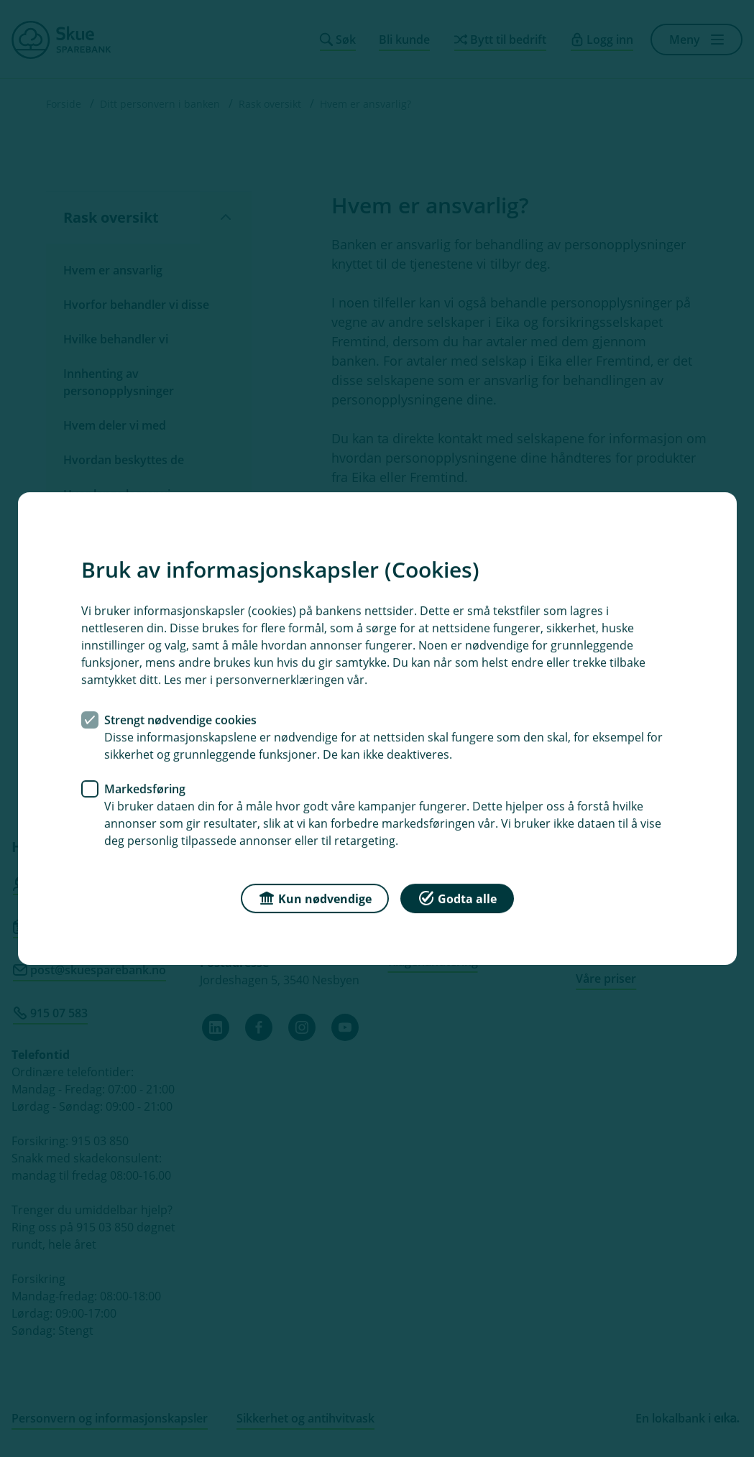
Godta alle (457, 898)
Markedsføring (144, 789)
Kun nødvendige (315, 898)
